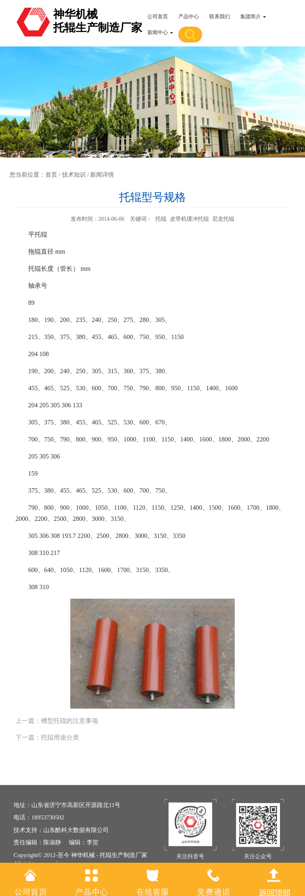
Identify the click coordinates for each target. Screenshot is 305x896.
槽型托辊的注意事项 (69, 720)
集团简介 (253, 16)
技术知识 (74, 174)
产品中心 (188, 16)
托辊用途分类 (60, 737)
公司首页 (157, 16)
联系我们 (219, 16)
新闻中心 (160, 32)
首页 (51, 174)
